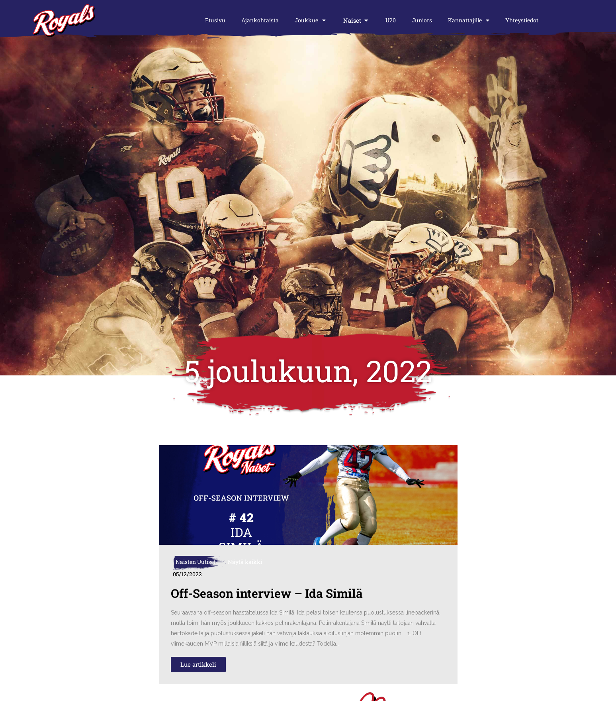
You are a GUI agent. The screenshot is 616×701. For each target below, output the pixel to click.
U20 (390, 20)
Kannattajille (468, 20)
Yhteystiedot (521, 20)
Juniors (422, 20)
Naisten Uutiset (196, 562)
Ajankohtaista (260, 20)
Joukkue (310, 20)
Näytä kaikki (245, 562)
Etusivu (215, 20)
